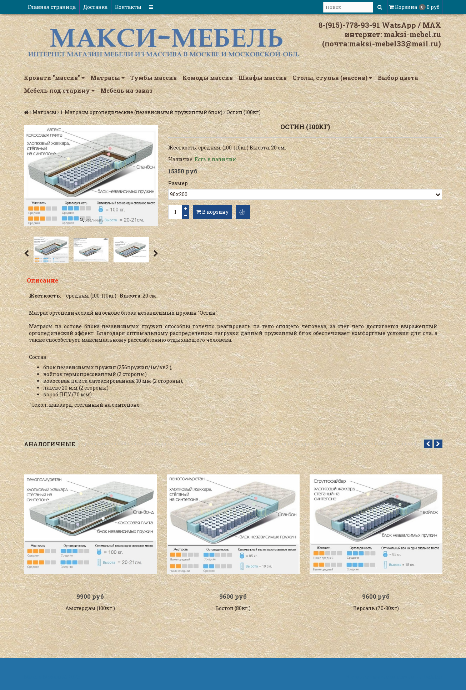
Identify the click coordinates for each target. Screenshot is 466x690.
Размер (178, 183)
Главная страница (52, 7)
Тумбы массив (153, 77)
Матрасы (107, 77)
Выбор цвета (398, 77)
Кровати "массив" (54, 77)
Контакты (128, 7)
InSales (432, 676)
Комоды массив (207, 77)
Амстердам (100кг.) (90, 608)
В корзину (212, 211)
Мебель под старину (59, 90)
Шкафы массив (263, 77)
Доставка (95, 7)
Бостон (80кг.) (233, 608)
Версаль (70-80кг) (376, 608)
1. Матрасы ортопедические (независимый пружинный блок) (141, 112)
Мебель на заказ (126, 90)
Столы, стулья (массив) (332, 77)
